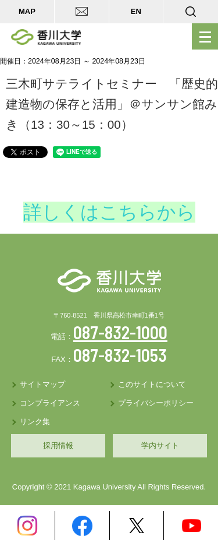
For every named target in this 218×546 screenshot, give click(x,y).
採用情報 (58, 445)
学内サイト (160, 445)
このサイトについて (152, 384)
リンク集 (35, 421)
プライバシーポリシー (156, 403)
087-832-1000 (120, 332)
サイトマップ (42, 384)
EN (136, 11)
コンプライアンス (50, 403)
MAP (27, 11)
